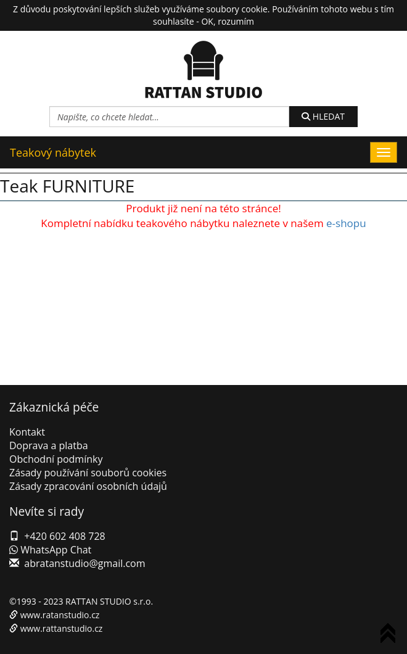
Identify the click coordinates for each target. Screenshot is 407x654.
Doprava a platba (48, 445)
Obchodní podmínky (55, 459)
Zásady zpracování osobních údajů (88, 486)
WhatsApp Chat (50, 550)
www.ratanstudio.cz (60, 615)
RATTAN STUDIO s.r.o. (109, 601)
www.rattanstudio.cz (61, 628)
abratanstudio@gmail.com (84, 563)
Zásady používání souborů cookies (87, 472)
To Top (390, 635)
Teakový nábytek (53, 152)
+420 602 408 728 (64, 536)
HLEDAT (323, 116)
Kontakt (27, 432)
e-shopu (346, 223)
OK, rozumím (227, 21)
